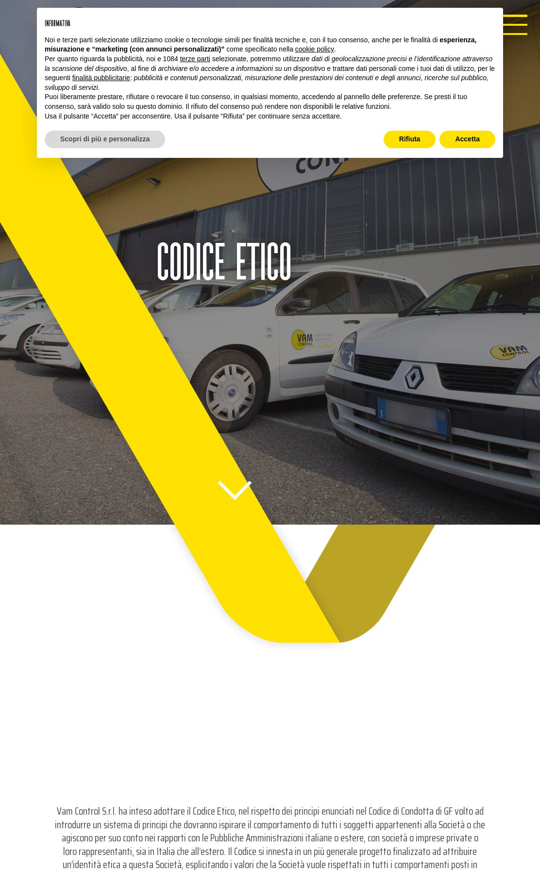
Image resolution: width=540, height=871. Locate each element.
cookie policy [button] (314, 49)
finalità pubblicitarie (101, 78)
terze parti (195, 59)
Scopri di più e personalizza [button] (105, 139)
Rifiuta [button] (410, 139)
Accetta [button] (467, 139)
